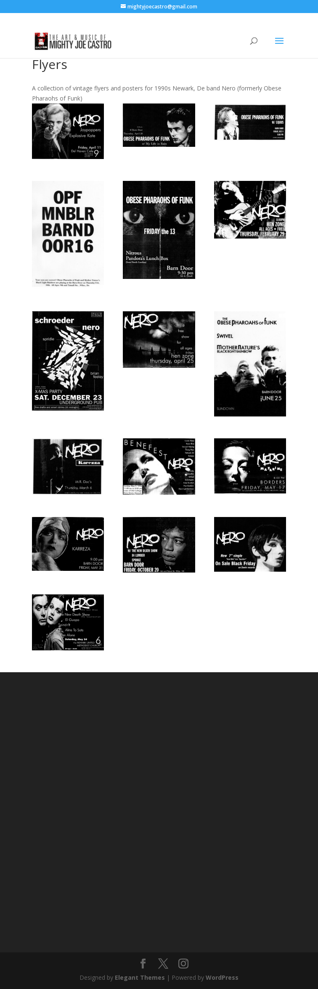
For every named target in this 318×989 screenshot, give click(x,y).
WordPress (222, 977)
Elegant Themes (140, 977)
